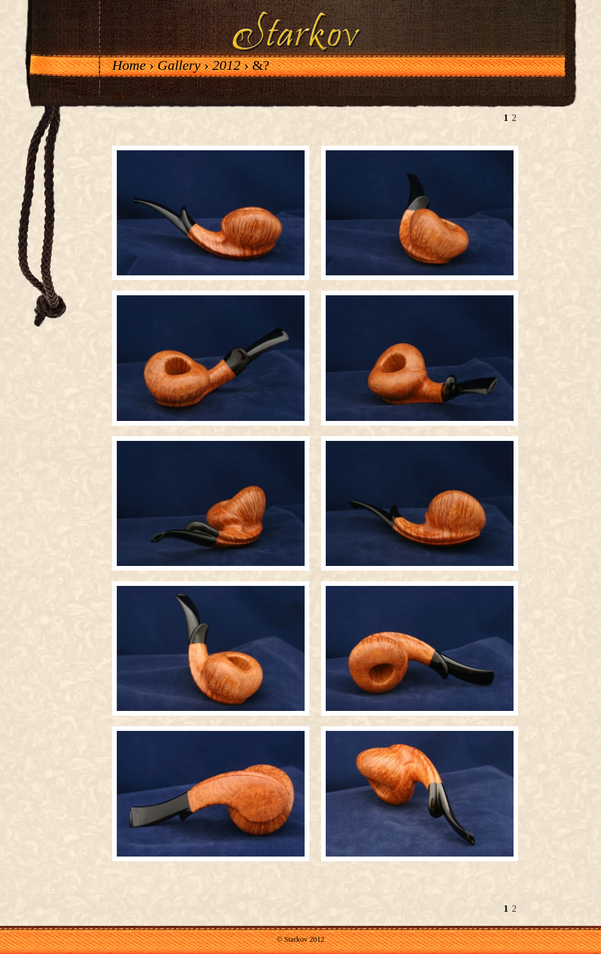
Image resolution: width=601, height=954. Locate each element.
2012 (226, 65)
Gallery (178, 65)
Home (129, 65)
